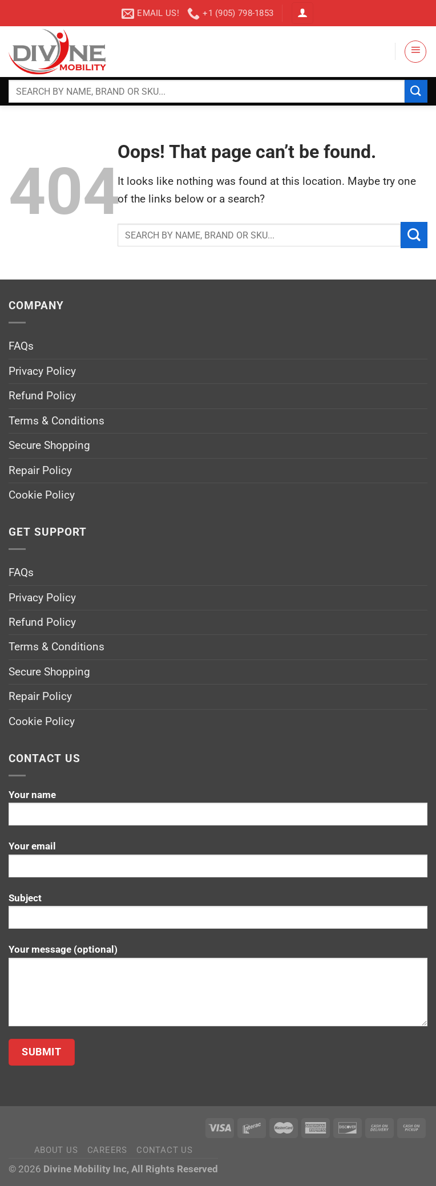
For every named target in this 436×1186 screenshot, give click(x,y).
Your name (218, 812)
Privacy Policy (42, 371)
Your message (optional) (218, 989)
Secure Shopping (49, 445)
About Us (56, 1150)
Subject (218, 915)
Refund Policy (42, 395)
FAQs (21, 346)
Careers (107, 1150)
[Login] (302, 13)
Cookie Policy (42, 494)
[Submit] (416, 91)
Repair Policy (40, 470)
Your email (218, 863)
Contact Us (164, 1150)
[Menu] (415, 51)
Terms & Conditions (56, 420)
